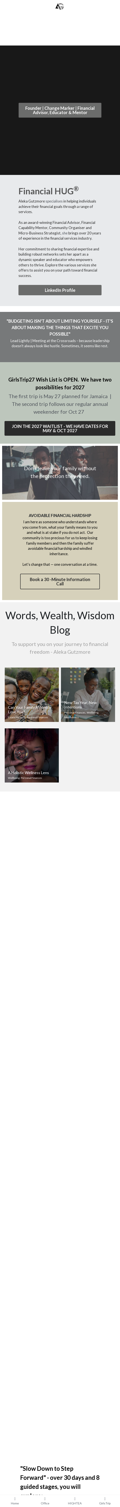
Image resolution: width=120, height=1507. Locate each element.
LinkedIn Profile (60, 290)
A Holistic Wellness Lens (28, 772)
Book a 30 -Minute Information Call (60, 581)
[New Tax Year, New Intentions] (88, 695)
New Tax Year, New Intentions (80, 705)
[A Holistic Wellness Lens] (32, 755)
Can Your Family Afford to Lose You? (29, 709)
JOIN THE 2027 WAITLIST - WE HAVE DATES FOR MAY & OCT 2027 (60, 428)
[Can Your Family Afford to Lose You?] (32, 695)
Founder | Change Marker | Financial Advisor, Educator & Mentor (60, 110)
